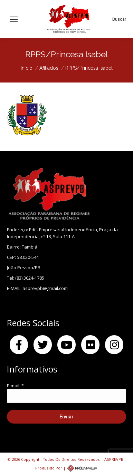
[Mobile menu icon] (14, 19)
